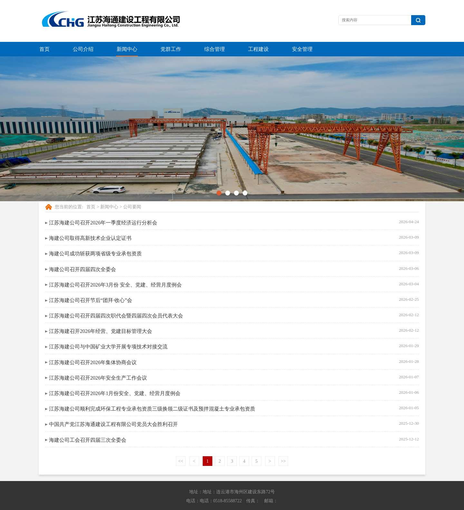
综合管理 (214, 49)
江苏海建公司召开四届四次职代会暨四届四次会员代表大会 (116, 301)
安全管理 (302, 49)
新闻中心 (127, 49)
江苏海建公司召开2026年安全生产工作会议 (98, 363)
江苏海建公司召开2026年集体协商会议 (93, 348)
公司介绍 (83, 49)
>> (283, 446)
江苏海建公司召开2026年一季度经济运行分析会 (103, 208)
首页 (44, 49)
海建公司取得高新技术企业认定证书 (90, 223)
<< (180, 446)
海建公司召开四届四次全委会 (82, 255)
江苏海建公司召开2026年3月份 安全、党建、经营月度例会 (115, 270)
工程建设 (258, 49)
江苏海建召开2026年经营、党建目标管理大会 (100, 316)
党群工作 (170, 49)
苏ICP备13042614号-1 (324, 503)
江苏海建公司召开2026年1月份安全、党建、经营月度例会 (114, 379)
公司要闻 (132, 192)
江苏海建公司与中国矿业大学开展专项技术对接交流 (108, 332)
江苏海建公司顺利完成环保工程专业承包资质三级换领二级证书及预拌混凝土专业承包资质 (152, 394)
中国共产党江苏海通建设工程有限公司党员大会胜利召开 (113, 409)
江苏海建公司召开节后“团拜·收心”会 (90, 285)
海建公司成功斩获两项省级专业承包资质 (95, 239)
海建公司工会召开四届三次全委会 (87, 425)
